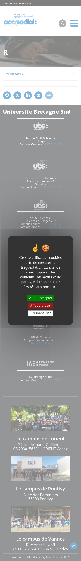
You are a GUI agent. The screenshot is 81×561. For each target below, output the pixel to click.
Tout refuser (40, 305)
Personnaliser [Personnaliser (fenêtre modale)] (40, 313)
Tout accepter (40, 298)
